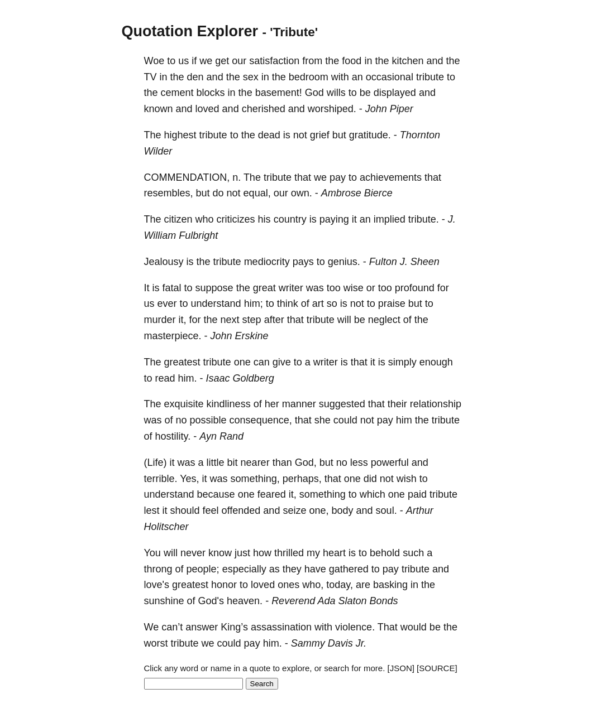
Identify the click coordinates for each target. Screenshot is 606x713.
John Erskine (240, 335)
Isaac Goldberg (240, 378)
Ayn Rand (221, 436)
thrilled (289, 552)
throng (158, 569)
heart (334, 552)
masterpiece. (173, 335)
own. (301, 193)
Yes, (189, 478)
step (251, 319)
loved (207, 108)
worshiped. (332, 108)
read (165, 378)
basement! (278, 92)
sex (251, 77)
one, (318, 510)
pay (338, 177)
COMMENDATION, (187, 177)
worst (156, 643)
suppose (214, 287)
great (264, 287)
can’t (172, 627)
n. (236, 177)
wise (353, 287)
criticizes (236, 219)
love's (156, 584)
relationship (435, 404)
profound (415, 287)
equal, (257, 193)
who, (312, 584)
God (314, 92)
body (343, 510)
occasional (389, 77)
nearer (255, 462)
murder (160, 319)
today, (339, 584)
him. (187, 378)
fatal (172, 287)
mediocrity (267, 261)
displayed (395, 92)
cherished (263, 108)
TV (150, 77)
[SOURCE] (437, 668)
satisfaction (274, 60)
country (290, 219)
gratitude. (370, 135)
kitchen (407, 60)
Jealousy (164, 261)
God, (306, 462)
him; (253, 303)
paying (334, 219)
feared (271, 494)
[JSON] (401, 668)
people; (203, 569)
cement (177, 92)
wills (336, 92)
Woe (154, 60)
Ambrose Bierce (357, 193)
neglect (384, 319)
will (344, 319)
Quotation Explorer (190, 31)
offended (241, 510)
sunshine (164, 600)
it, (183, 319)
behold (385, 552)
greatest (182, 362)
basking (390, 584)
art (318, 303)
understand (216, 303)
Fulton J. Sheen (404, 261)
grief (320, 135)
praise (391, 303)
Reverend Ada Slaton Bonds (334, 600)
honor (224, 584)
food (351, 60)
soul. (386, 510)
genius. (344, 261)
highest (180, 135)
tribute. (423, 219)
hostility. (173, 436)
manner (299, 404)
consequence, (261, 420)
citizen (178, 219)
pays (303, 261)
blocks (211, 92)
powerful (390, 462)
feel (211, 510)
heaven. (245, 600)
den (195, 77)
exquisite (184, 404)
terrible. (161, 478)
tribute (430, 77)
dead (269, 135)
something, (255, 478)
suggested (342, 404)
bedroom (308, 77)
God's (211, 600)
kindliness (229, 404)
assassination (281, 627)
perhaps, (302, 478)
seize (294, 510)
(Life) (155, 462)
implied (389, 219)
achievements (391, 177)
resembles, (168, 193)
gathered (349, 569)
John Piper (389, 108)
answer (201, 627)
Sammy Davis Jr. (328, 643)
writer (291, 287)
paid (417, 494)
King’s (234, 627)
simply (402, 362)
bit (232, 462)
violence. (355, 627)
